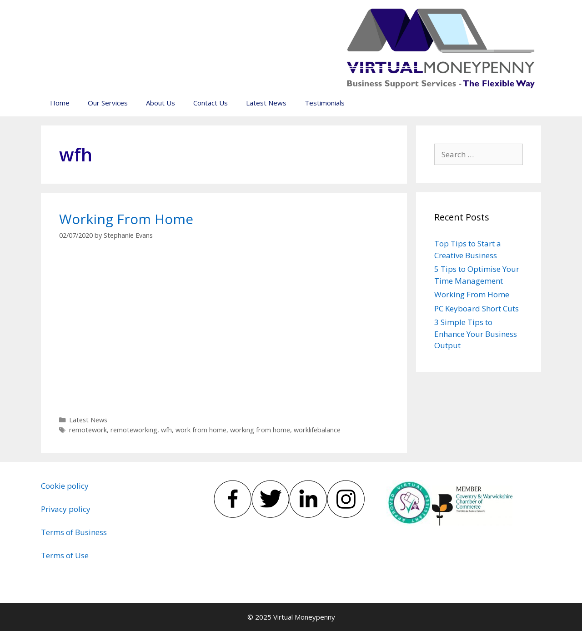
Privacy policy (65, 509)
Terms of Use (65, 555)
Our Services (108, 102)
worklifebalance (317, 430)
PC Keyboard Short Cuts (476, 308)
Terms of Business (74, 532)
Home (60, 102)
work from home (201, 430)
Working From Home (126, 219)
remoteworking (133, 430)
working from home (260, 430)
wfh (166, 430)
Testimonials (325, 102)
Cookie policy (65, 486)
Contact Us (210, 102)
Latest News (266, 102)
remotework (88, 430)
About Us (160, 102)
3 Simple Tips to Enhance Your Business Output (475, 334)
